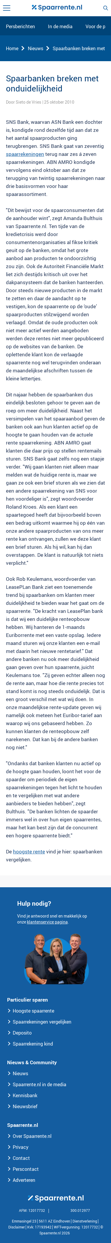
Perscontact (26, 1169)
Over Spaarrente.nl (32, 1136)
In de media (60, 27)
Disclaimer (16, 1227)
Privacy (20, 1147)
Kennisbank (25, 1095)
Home (12, 48)
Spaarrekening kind (33, 1043)
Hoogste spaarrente (33, 1011)
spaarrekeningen (25, 154)
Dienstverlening (85, 1221)
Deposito (22, 1032)
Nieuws (35, 48)
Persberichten (20, 27)
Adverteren (24, 1180)
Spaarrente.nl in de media (39, 1084)
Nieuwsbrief (25, 1106)
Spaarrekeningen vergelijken (42, 1022)
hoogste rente (29, 851)
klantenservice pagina (47, 922)
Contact (21, 1158)
